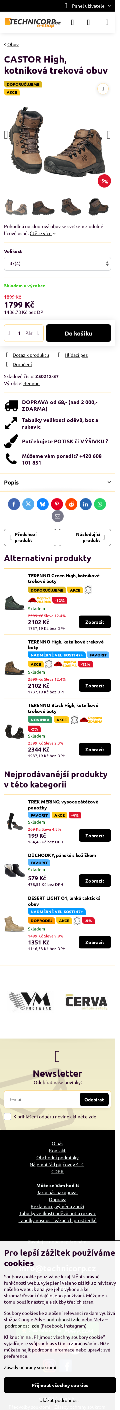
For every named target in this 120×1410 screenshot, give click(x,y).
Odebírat (94, 1099)
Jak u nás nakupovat (57, 1192)
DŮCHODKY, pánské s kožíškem (62, 855)
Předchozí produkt (23, 537)
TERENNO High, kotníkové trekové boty (66, 644)
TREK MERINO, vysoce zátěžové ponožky (63, 804)
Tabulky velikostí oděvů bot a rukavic (57, 1213)
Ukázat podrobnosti (60, 1400)
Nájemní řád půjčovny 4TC (57, 1164)
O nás (57, 1143)
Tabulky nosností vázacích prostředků (58, 1220)
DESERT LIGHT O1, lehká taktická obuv (64, 901)
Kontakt (57, 1150)
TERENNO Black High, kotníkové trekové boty (63, 708)
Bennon (31, 383)
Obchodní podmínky (57, 1157)
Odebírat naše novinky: (58, 1082)
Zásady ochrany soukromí (30, 1367)
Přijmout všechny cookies (60, 1385)
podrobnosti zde (63, 1319)
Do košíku (78, 333)
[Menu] (107, 22)
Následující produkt (90, 537)
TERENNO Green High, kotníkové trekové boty (64, 578)
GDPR (57, 1171)
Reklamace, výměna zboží (57, 1206)
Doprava (57, 1199)
